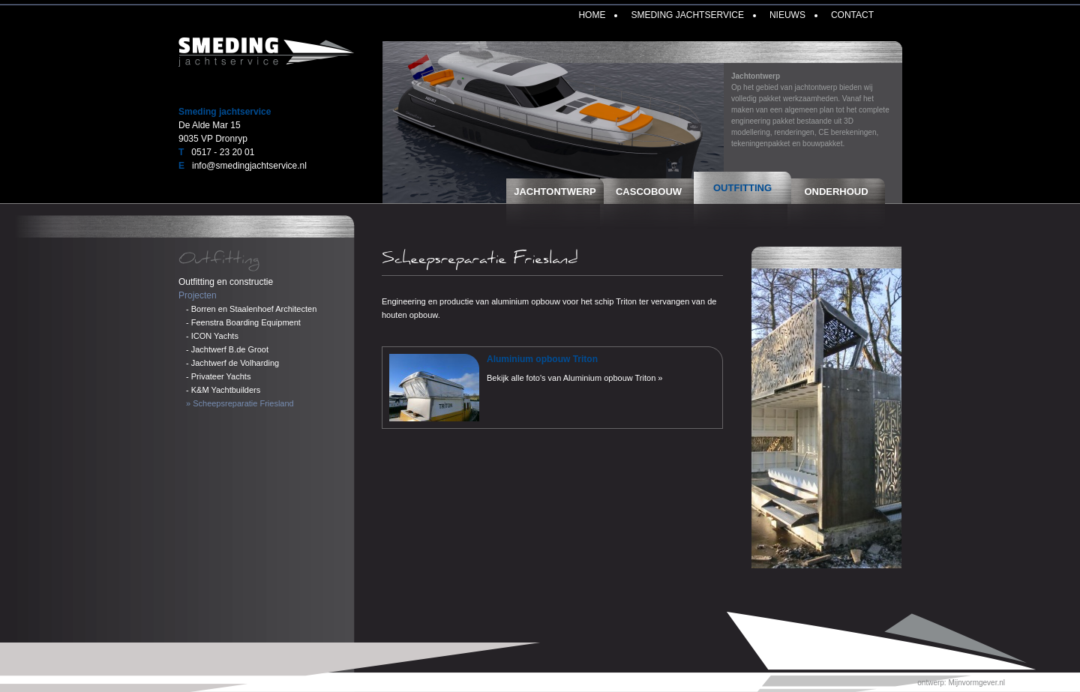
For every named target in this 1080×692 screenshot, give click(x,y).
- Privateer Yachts (218, 376)
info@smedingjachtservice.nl (249, 165)
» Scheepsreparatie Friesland (240, 403)
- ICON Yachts (212, 335)
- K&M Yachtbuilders (223, 389)
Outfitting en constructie (225, 282)
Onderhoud (836, 191)
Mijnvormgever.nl (976, 683)
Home (591, 15)
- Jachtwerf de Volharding (232, 362)
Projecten (197, 295)
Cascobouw (649, 191)
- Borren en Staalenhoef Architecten (251, 308)
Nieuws (788, 15)
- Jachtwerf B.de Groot (227, 349)
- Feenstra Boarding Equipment (243, 322)
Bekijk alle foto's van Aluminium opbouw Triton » (574, 377)
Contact (852, 15)
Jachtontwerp (555, 191)
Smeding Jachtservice (687, 15)
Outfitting (742, 187)
